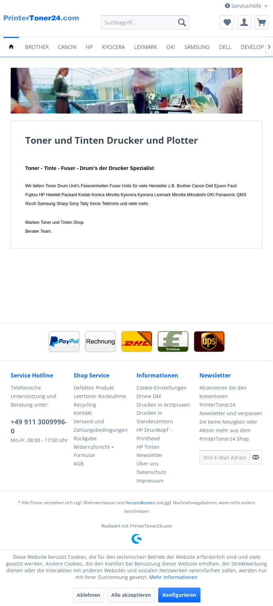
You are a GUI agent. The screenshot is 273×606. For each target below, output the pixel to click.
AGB (79, 463)
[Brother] (36, 46)
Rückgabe (85, 438)
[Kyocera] (113, 46)
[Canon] (67, 46)
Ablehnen (88, 594)
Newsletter (149, 455)
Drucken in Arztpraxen (163, 404)
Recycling (85, 404)
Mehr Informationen (173, 577)
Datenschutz (151, 472)
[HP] (89, 46)
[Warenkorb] (262, 22)
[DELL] (225, 46)
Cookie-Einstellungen (161, 387)
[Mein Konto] (244, 22)
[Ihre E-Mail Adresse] (224, 457)
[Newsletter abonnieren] (256, 457)
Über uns (147, 463)
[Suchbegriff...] (145, 22)
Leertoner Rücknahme (100, 396)
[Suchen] (182, 22)
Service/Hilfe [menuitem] (244, 5)
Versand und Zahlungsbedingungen (101, 425)
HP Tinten (148, 447)
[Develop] (252, 46)
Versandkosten (140, 503)
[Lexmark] (145, 46)
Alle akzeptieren (131, 594)
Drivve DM (148, 396)
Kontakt (83, 412)
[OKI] (171, 46)
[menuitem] (145, 22)
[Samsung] (197, 46)
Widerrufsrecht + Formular (94, 451)
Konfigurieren (179, 594)
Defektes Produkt (94, 387)
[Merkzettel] (227, 22)
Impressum (150, 480)
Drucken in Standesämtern (154, 417)
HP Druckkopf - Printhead (154, 434)
